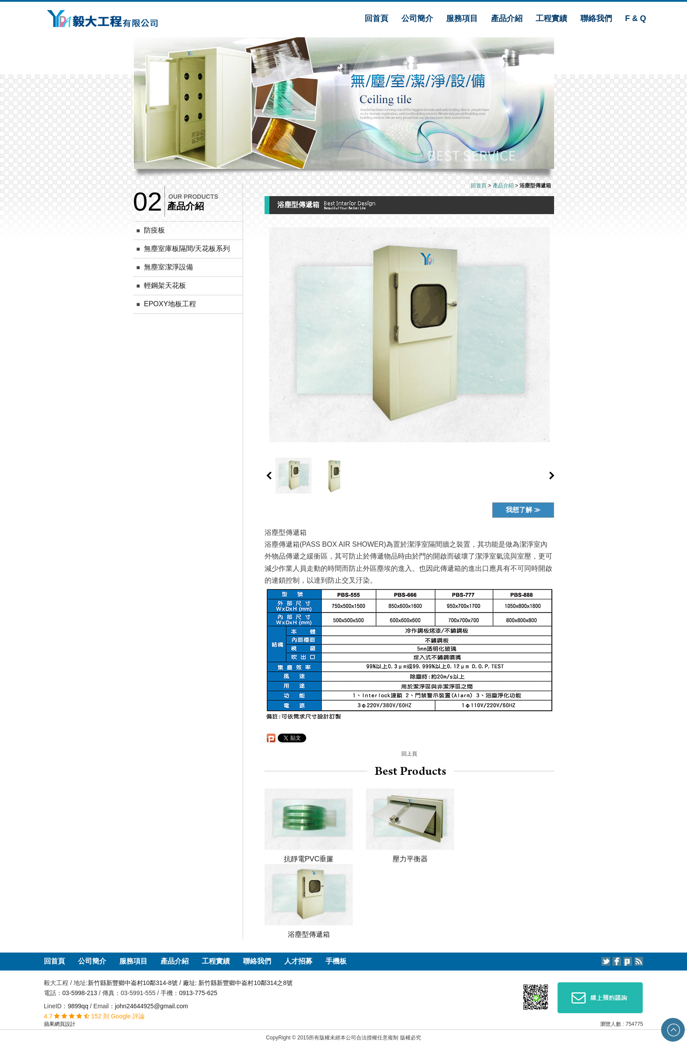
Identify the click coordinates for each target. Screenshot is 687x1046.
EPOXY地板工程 (170, 304)
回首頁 (376, 18)
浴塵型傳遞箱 (309, 934)
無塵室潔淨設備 (168, 267)
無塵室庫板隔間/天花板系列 (187, 248)
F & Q (635, 18)
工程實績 (551, 18)
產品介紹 (506, 18)
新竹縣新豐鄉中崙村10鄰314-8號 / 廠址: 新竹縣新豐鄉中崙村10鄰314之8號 (190, 982)
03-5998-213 (80, 992)
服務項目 (462, 18)
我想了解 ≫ (523, 509)
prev (269, 476)
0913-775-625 (198, 992)
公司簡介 (417, 18)
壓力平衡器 (410, 859)
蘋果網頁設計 (59, 1024)
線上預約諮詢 (600, 998)
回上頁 (409, 754)
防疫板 (154, 230)
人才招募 (298, 961)
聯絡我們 (596, 18)
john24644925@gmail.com (151, 1006)
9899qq (78, 1006)
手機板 (336, 961)
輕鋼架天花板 (165, 285)
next (551, 476)
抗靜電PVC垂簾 (309, 859)
